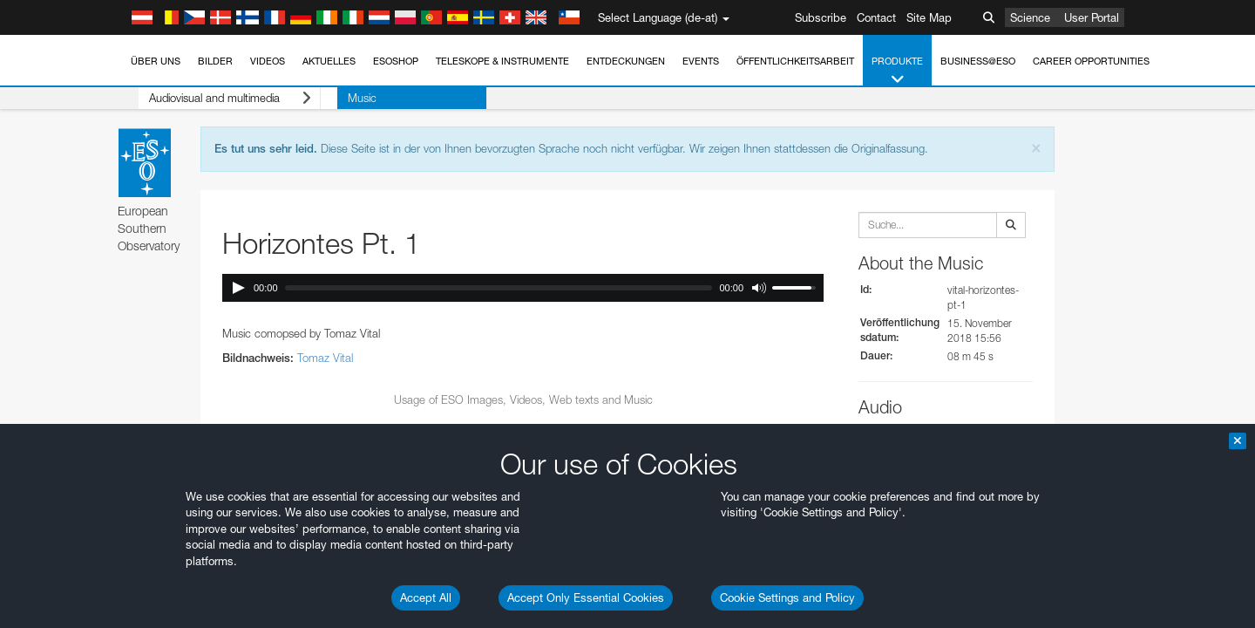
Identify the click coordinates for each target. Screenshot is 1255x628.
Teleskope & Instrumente (502, 61)
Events (700, 61)
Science (1030, 17)
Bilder (215, 61)
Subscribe (820, 17)
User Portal (1091, 17)
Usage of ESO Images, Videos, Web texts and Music (523, 399)
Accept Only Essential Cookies (585, 597)
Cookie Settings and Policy (787, 597)
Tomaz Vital (325, 358)
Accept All (425, 597)
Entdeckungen (626, 61)
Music (329, 98)
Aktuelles (329, 61)
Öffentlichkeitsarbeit (795, 61)
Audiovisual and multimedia (213, 98)
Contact (876, 17)
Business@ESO (977, 61)
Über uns (155, 61)
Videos (267, 61)
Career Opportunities (1091, 61)
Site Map (929, 17)
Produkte (897, 71)
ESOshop (395, 61)
